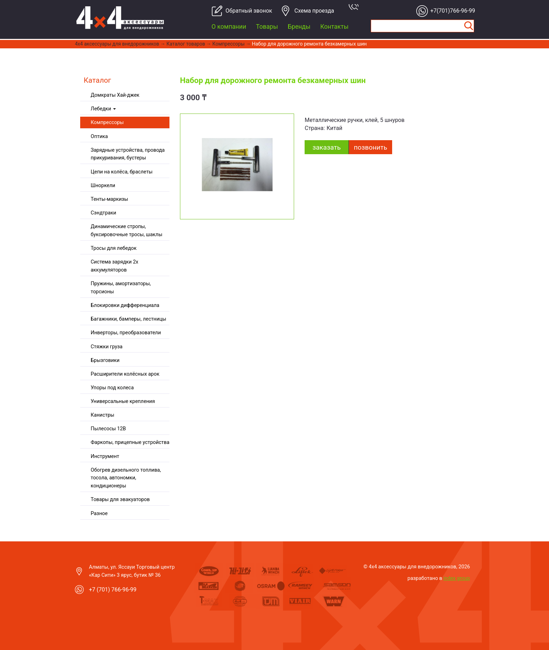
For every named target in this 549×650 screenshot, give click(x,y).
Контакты (334, 26)
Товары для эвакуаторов (120, 499)
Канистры (102, 415)
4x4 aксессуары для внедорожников (117, 44)
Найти (468, 26)
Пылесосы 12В (108, 429)
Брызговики (105, 360)
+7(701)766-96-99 (450, 10)
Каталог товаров (186, 44)
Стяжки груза (107, 347)
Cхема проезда (314, 10)
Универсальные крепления (123, 401)
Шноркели (103, 186)
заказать (326, 147)
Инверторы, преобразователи (126, 333)
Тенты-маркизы (109, 199)
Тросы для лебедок (114, 248)
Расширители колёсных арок (125, 374)
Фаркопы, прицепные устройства (130, 442)
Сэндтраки (103, 213)
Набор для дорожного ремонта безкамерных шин (309, 44)
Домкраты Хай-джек (115, 95)
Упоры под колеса (112, 388)
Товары (267, 26)
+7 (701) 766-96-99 (113, 589)
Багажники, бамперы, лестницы (128, 319)
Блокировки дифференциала (125, 305)
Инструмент (105, 456)
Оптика (99, 136)
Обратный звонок (245, 10)
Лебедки (103, 109)
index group (457, 578)
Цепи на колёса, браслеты (122, 172)
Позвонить (370, 147)
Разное (99, 513)
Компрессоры (229, 44)
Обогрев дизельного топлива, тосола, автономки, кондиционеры (126, 478)
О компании (228, 26)
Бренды (299, 26)
